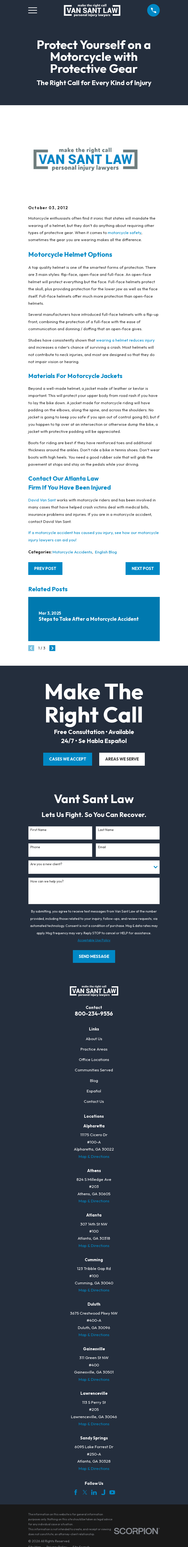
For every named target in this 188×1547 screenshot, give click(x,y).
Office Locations (94, 1059)
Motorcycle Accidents (72, 551)
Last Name (106, 830)
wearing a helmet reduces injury (125, 340)
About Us (94, 1038)
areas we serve (122, 758)
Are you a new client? (46, 864)
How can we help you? (47, 881)
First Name (38, 830)
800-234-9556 (94, 1013)
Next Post (143, 568)
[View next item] (52, 648)
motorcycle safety (124, 232)
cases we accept (67, 758)
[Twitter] (85, 1492)
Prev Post (45, 568)
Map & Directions (94, 1156)
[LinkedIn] (94, 1492)
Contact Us (94, 1101)
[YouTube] (112, 1492)
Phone (35, 847)
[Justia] (103, 1492)
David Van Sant (42, 499)
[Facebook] (76, 1492)
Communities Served (94, 1069)
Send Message (94, 956)
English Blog (106, 551)
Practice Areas (94, 1049)
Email (102, 847)
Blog (94, 1080)
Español (94, 1090)
